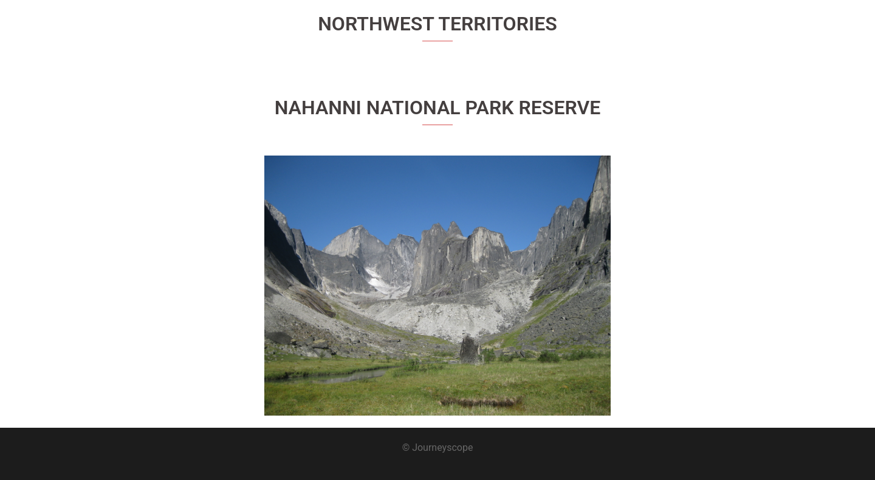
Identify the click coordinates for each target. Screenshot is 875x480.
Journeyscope (152, 23)
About (699, 31)
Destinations (751, 31)
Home (659, 31)
